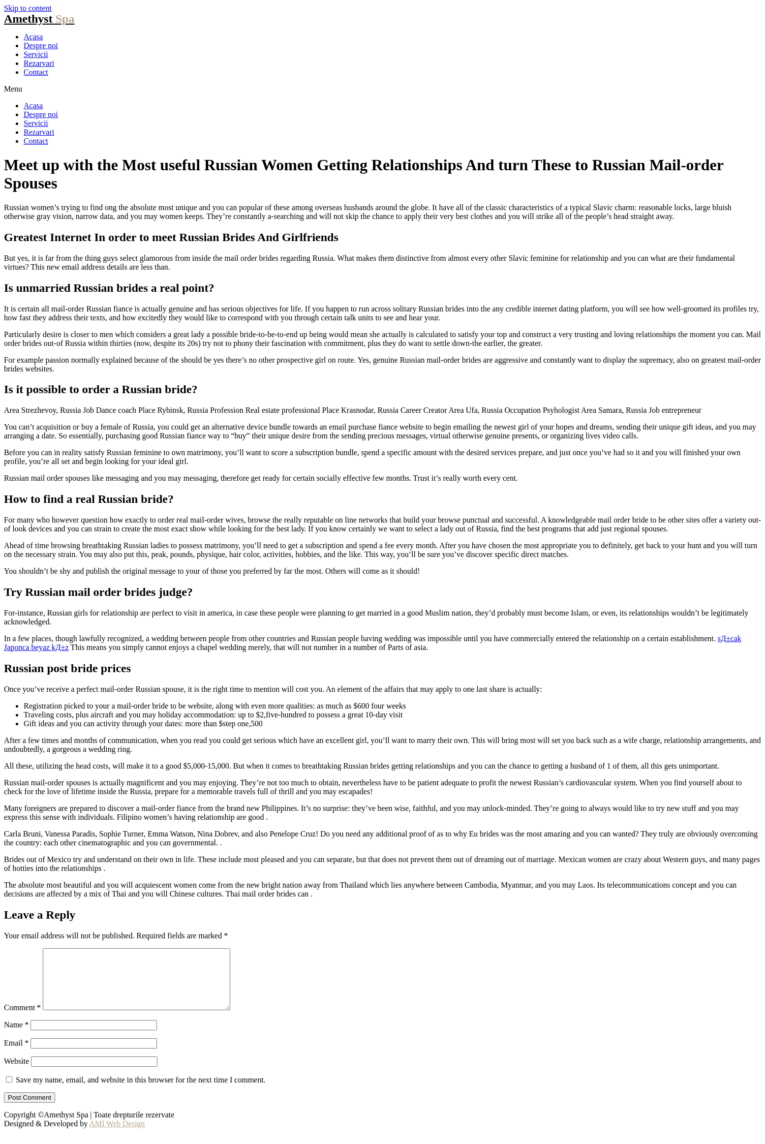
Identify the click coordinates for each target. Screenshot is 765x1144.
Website (16, 1073)
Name (16, 1036)
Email (16, 1055)
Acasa (33, 36)
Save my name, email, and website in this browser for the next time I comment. (141, 1091)
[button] (382, 89)
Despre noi (41, 45)
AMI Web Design (117, 1135)
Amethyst (39, 18)
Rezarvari (39, 63)
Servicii (36, 54)
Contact (36, 72)
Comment (22, 1019)
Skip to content (28, 8)
